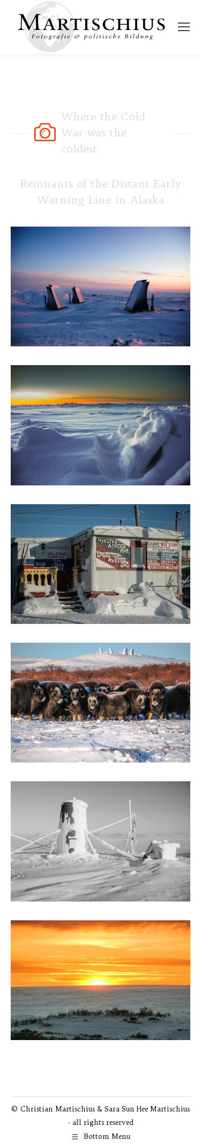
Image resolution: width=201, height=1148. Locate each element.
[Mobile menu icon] (183, 26)
